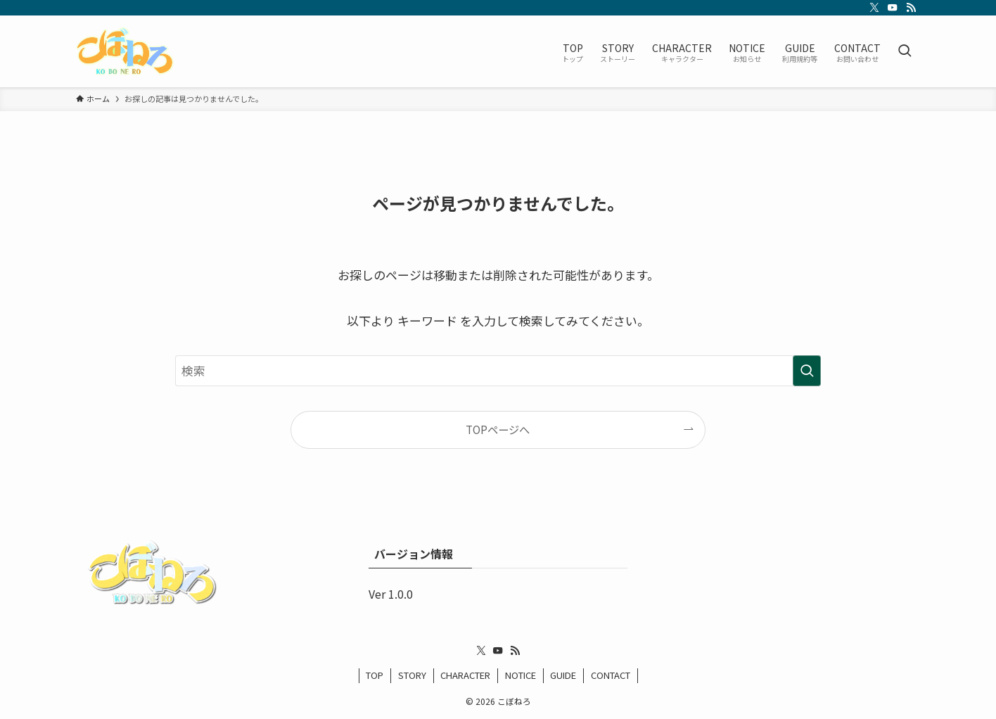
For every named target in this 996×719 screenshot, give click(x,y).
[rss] (911, 7)
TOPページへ (498, 429)
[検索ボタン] (904, 51)
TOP (374, 675)
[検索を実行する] (807, 370)
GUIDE (563, 675)
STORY (412, 675)
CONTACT (610, 675)
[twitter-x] (874, 7)
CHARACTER (465, 675)
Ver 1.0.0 (391, 593)
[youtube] (892, 7)
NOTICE (520, 675)
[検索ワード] (498, 370)
